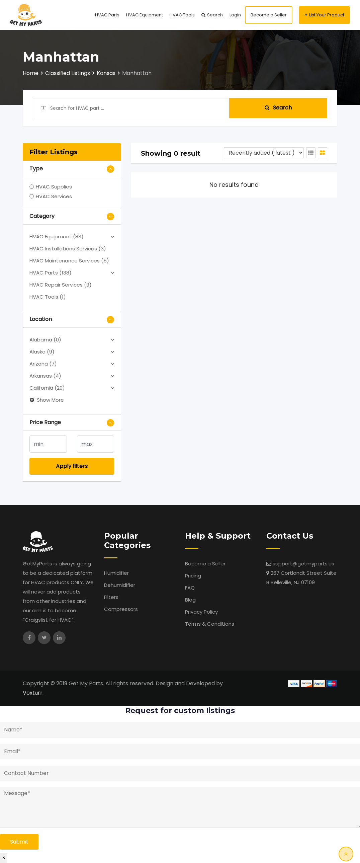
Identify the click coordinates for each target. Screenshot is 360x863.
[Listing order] (264, 152)
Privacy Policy (201, 611)
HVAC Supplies (54, 186)
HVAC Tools (182, 15)
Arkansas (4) (45, 375)
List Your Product (326, 15)
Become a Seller (269, 15)
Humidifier (116, 572)
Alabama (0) (45, 339)
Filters (111, 597)
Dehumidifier (119, 585)
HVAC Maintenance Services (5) (69, 260)
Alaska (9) (42, 351)
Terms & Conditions (209, 623)
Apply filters (72, 466)
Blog (190, 599)
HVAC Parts (107, 15)
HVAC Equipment (144, 15)
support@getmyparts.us (303, 563)
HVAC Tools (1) (47, 296)
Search (215, 15)
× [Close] (3, 858)
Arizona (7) (43, 363)
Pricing (193, 575)
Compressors (121, 609)
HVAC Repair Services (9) (60, 284)
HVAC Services (54, 196)
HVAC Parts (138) (50, 272)
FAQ (190, 587)
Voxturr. (33, 693)
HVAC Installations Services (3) (67, 248)
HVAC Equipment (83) (56, 236)
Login (235, 15)
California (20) (47, 387)
